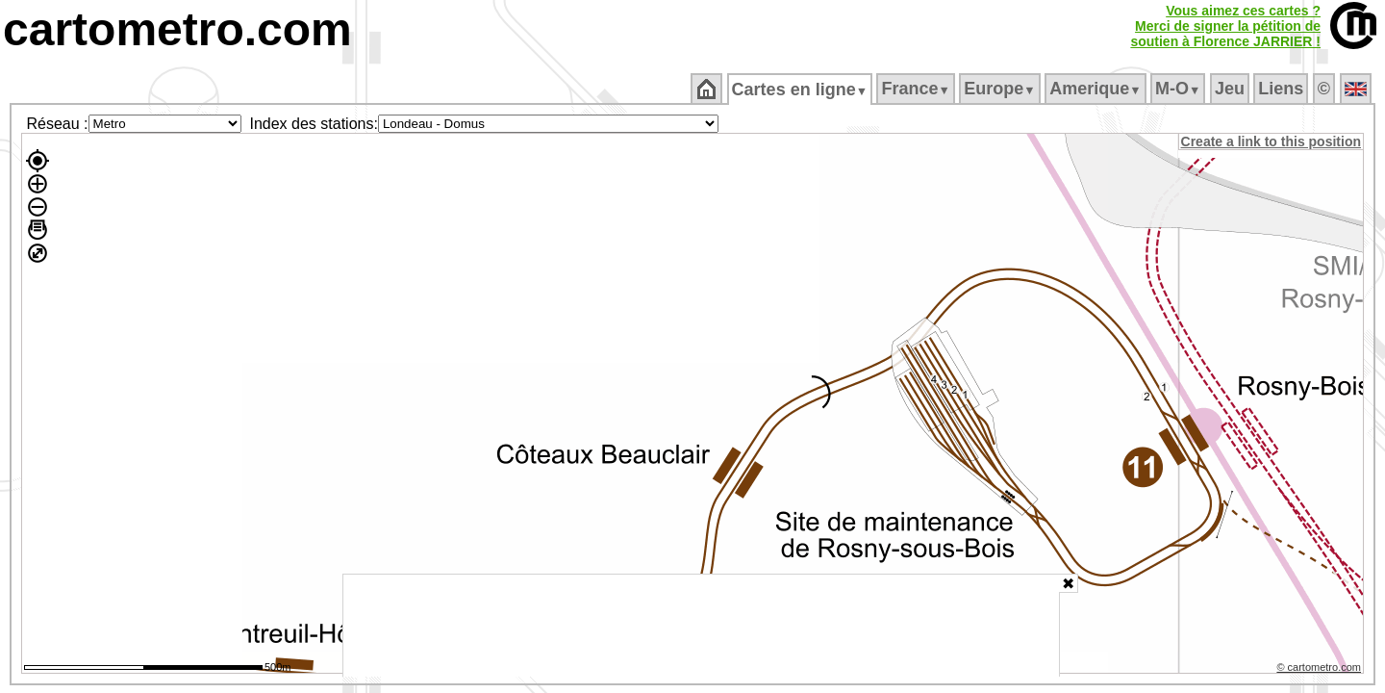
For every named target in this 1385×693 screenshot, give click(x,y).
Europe (1001, 88)
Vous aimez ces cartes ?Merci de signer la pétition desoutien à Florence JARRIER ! (1225, 26)
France (917, 88)
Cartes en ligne (801, 89)
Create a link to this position (1272, 141)
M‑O (1179, 88)
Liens (1282, 88)
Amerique (1097, 88)
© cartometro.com (1320, 670)
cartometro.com (177, 29)
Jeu (1231, 88)
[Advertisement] (701, 625)
